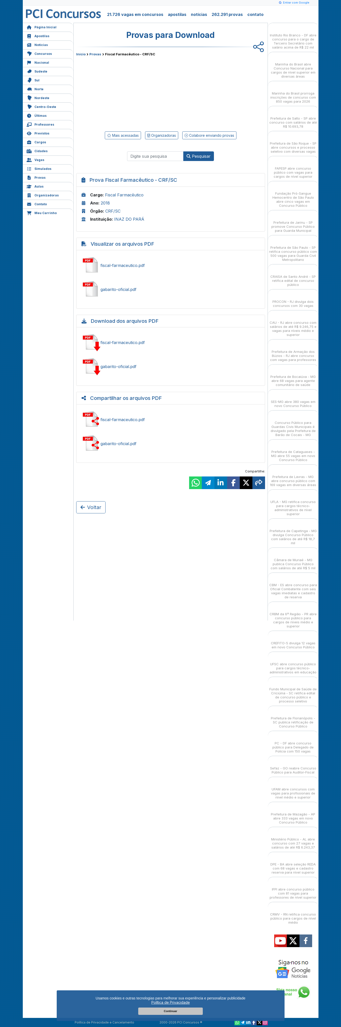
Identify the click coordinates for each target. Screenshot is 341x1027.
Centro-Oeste (41, 106)
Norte (35, 88)
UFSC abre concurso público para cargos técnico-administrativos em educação (293, 663)
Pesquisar (199, 156)
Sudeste (37, 71)
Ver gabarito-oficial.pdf (171, 289)
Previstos (38, 132)
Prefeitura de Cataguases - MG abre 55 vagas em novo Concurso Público (293, 451)
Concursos (39, 53)
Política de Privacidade (170, 1002)
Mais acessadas (123, 135)
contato (255, 14)
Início (81, 54)
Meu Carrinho (42, 212)
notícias (199, 14)
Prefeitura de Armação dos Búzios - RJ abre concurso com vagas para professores (293, 351)
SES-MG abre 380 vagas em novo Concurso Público (293, 399)
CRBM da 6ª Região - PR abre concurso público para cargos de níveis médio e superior (293, 615)
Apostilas (38, 35)
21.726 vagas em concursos (135, 14)
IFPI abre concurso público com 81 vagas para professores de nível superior (293, 888)
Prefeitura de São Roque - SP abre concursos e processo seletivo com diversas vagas (293, 142)
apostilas (177, 14)
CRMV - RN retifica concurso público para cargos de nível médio (293, 913)
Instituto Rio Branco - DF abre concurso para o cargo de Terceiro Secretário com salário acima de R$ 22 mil (293, 36)
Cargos (36, 141)
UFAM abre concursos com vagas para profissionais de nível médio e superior (293, 788)
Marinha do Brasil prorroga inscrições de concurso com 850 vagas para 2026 (293, 92)
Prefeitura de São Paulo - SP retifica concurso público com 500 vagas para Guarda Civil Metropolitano (293, 249)
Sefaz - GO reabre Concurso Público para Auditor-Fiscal (293, 765)
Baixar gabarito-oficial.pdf (171, 366)
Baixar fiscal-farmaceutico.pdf (171, 342)
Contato (37, 203)
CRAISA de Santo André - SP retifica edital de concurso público (293, 276)
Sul (33, 80)
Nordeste (38, 97)
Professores (40, 124)
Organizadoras (43, 194)
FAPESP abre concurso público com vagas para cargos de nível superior (293, 167)
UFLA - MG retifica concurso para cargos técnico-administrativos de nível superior (293, 503)
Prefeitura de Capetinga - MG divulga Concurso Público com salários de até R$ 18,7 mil (293, 532)
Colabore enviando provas (209, 135)
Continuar (170, 1011)
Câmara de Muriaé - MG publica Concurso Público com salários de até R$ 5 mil (293, 559)
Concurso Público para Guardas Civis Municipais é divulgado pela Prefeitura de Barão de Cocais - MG (293, 424)
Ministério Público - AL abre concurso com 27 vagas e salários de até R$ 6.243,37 (293, 838)
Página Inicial (41, 26)
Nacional (38, 62)
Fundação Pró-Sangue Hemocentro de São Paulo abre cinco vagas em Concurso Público (293, 195)
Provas (36, 177)
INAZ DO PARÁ (129, 219)
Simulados (39, 168)
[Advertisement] (129, 92)
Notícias (37, 44)
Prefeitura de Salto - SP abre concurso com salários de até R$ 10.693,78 (293, 117)
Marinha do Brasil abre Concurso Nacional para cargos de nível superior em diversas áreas (293, 65)
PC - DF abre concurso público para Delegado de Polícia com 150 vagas (293, 742)
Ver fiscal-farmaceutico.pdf (171, 265)
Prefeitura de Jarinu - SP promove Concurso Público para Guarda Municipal (293, 222)
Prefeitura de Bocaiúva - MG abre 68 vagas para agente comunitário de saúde (293, 376)
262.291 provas (227, 14)
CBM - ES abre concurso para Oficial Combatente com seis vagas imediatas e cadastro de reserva (293, 586)
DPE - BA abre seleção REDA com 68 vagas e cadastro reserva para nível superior (293, 863)
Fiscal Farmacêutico (124, 194)
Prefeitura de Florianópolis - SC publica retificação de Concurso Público (293, 717)
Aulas (35, 186)
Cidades (37, 150)
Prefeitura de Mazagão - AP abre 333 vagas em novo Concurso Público (293, 813)
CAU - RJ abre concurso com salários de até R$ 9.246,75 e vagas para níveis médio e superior (293, 324)
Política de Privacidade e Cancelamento (104, 1022)
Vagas (35, 159)
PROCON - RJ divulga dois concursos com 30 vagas (293, 299)
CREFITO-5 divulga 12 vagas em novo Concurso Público (293, 640)
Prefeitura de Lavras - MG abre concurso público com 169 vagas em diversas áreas (293, 476)
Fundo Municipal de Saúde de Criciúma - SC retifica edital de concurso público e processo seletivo (293, 690)
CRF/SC (113, 211)
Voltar (91, 507)
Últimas (37, 115)
